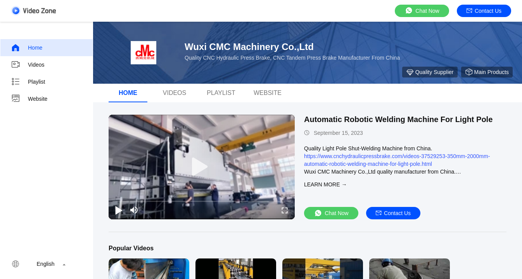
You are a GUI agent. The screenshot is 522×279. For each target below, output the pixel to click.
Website (29, 98)
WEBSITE (268, 93)
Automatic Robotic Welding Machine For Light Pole (398, 119)
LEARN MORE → (325, 184)
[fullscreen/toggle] (284, 210)
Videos (28, 64)
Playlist (28, 81)
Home (26, 47)
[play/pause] (118, 210)
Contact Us (484, 11)
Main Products (487, 72)
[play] (201, 167)
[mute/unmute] (134, 210)
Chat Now (421, 11)
